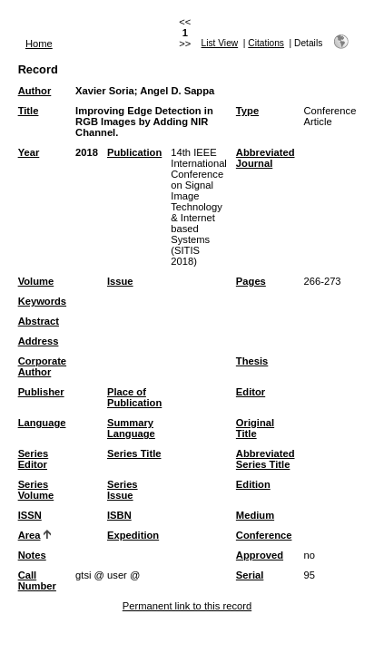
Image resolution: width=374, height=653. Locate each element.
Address (38, 341)
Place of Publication (134, 397)
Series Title (134, 453)
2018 (86, 152)
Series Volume (36, 490)
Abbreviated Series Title (265, 459)
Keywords (42, 301)
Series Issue (122, 490)
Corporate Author (42, 366)
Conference (264, 535)
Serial (249, 575)
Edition (253, 484)
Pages (251, 281)
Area (29, 535)
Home (39, 43)
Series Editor (33, 459)
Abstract (38, 321)
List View (220, 43)
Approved (259, 555)
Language (42, 422)
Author (35, 90)
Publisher (41, 391)
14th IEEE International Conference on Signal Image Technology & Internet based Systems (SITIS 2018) (199, 207)
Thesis (252, 361)
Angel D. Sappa (177, 90)
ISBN (119, 515)
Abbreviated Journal (265, 158)
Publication (134, 152)
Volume (36, 281)
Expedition (133, 535)
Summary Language (131, 428)
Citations (266, 43)
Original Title (255, 428)
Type (247, 110)
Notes (32, 555)
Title (28, 110)
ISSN (30, 515)
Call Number (37, 580)
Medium (255, 515)
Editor (250, 391)
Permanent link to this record (187, 605)
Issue (120, 281)
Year (29, 152)
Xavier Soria (104, 90)
